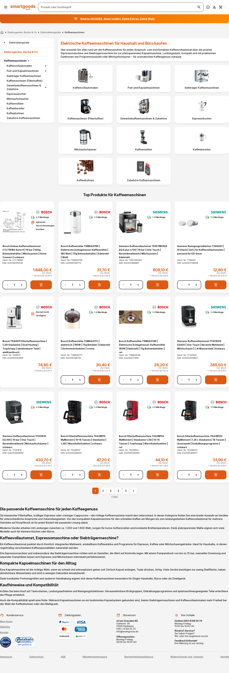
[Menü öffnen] (6, 7)
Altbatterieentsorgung (95, 657)
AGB (63, 657)
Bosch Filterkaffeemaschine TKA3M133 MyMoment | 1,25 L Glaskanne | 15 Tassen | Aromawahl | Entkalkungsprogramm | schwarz (201, 442)
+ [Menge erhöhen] (21, 284)
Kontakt (4, 632)
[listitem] (85, 78)
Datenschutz (36, 657)
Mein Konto (6, 621)
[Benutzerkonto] (214, 7)
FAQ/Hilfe (5, 627)
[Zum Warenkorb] (222, 7)
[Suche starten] (199, 7)
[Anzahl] (14, 284)
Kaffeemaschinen (15, 60)
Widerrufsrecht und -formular (186, 657)
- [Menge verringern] (7, 284)
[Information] (208, 7)
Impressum (6, 657)
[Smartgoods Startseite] (23, 7)
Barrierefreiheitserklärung (138, 657)
